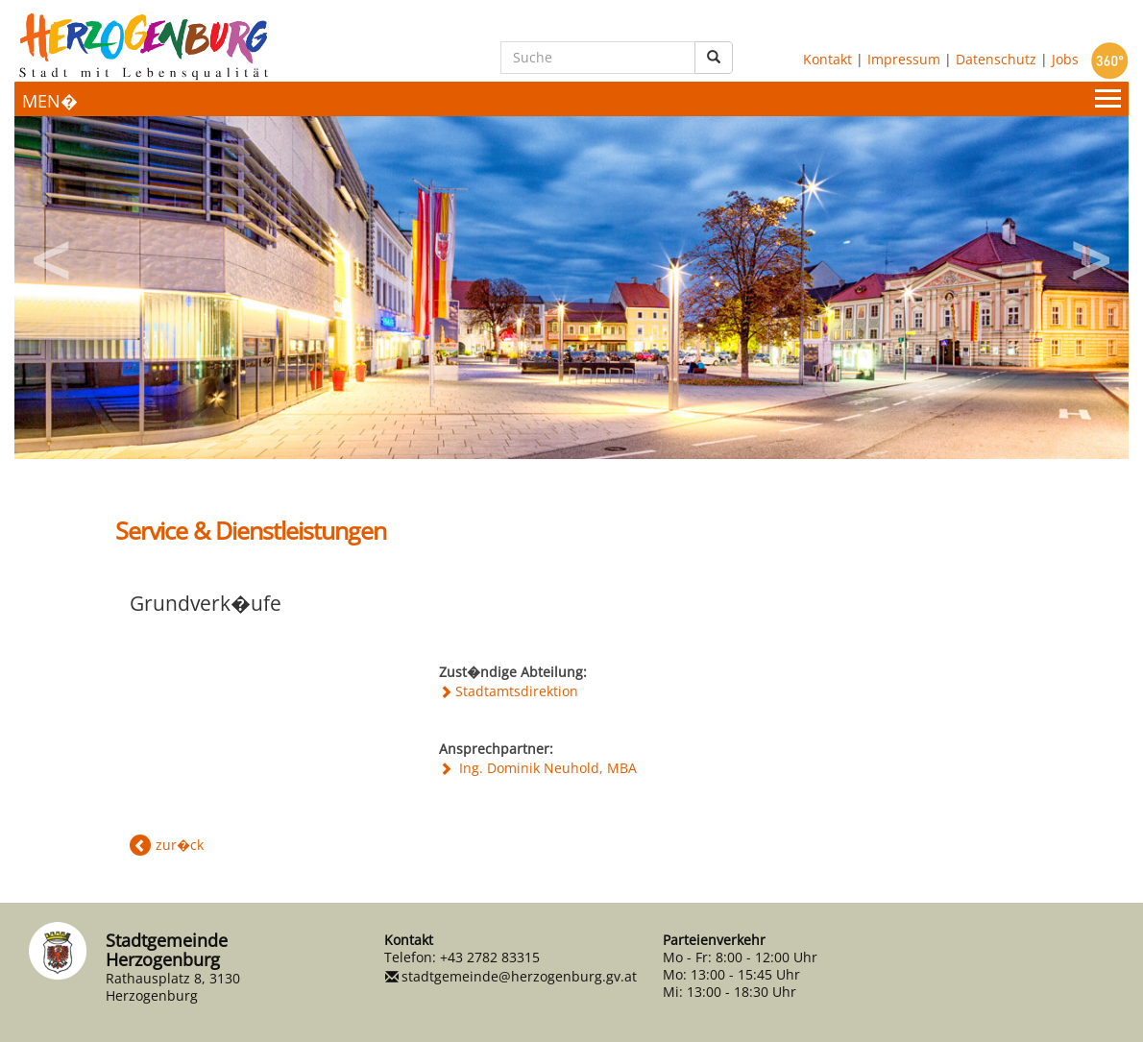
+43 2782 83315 (490, 957)
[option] (571, 287)
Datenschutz (996, 58)
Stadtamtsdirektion (516, 691)
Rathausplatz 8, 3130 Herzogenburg (173, 987)
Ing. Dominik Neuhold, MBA (546, 768)
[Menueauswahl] (571, 99)
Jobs (1065, 58)
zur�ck (180, 845)
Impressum (903, 58)
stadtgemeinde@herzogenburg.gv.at (519, 976)
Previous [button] (52, 253)
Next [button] (1090, 253)
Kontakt (827, 58)
